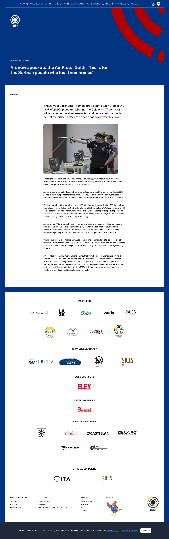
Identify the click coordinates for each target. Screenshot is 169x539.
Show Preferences (130, 530)
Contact (84, 510)
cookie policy (112, 530)
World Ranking (44, 502)
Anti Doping (85, 505)
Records (41, 505)
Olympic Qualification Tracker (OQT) (52, 508)
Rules (83, 508)
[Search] (153, 4)
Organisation (86, 502)
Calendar (14, 505)
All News (13, 502)
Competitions (15, 508)
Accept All (145, 530)
